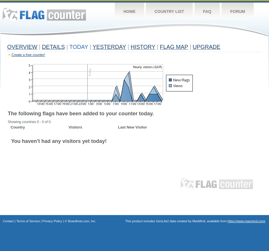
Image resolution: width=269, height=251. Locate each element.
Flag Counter (44, 14)
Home (129, 11)
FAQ (207, 11)
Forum (237, 11)
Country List (169, 11)
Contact (8, 221)
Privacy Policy (52, 221)
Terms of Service (28, 221)
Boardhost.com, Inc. (82, 221)
